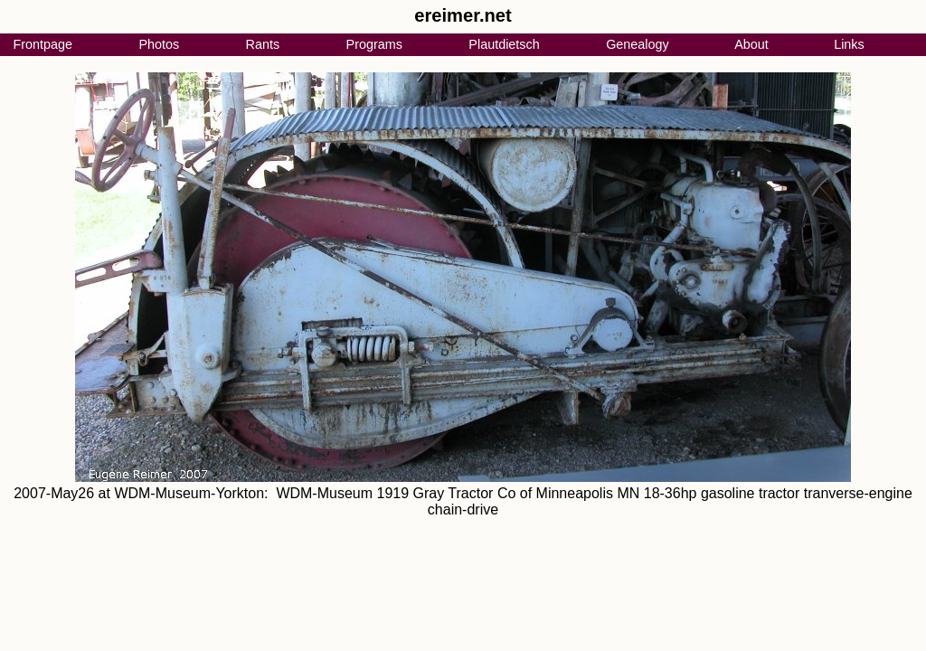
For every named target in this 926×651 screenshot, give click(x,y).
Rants (263, 44)
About (751, 44)
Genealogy (637, 44)
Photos (158, 44)
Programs (374, 44)
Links (849, 44)
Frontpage (42, 44)
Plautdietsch (503, 44)
